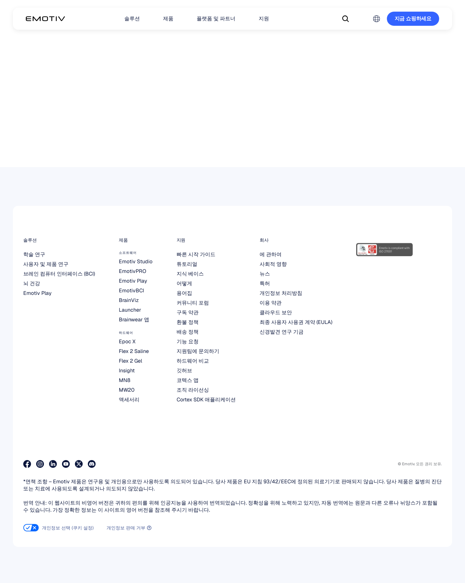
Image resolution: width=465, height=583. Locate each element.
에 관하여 (271, 254)
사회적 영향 (273, 264)
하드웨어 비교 (193, 360)
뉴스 (265, 273)
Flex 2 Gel (130, 360)
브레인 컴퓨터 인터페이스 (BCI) (59, 273)
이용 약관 (271, 302)
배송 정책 (188, 331)
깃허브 (184, 370)
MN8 (124, 380)
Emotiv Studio (135, 261)
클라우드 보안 (276, 312)
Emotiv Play (37, 293)
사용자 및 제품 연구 (45, 264)
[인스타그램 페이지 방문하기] (40, 464)
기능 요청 (188, 341)
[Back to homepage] (45, 18)
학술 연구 (34, 254)
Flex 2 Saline (134, 351)
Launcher (130, 310)
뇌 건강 (31, 283)
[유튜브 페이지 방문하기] (66, 464)
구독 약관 (188, 312)
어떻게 (184, 283)
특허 (265, 283)
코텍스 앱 (188, 380)
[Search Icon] (345, 18)
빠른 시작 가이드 (196, 254)
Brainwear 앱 (134, 319)
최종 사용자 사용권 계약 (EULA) (296, 322)
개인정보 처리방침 (281, 293)
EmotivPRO (132, 271)
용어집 (184, 293)
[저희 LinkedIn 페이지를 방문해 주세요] (53, 464)
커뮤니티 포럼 (193, 302)
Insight (127, 370)
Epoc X (127, 341)
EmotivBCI (131, 290)
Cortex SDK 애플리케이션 (206, 399)
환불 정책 (188, 322)
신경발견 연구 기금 (282, 331)
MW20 (127, 390)
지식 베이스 (190, 273)
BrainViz (129, 300)
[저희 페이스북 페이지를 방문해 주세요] (27, 464)
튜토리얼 (187, 264)
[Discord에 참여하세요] (92, 464)
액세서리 (129, 399)
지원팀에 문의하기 (198, 351)
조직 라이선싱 (193, 390)
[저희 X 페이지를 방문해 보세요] (79, 464)
